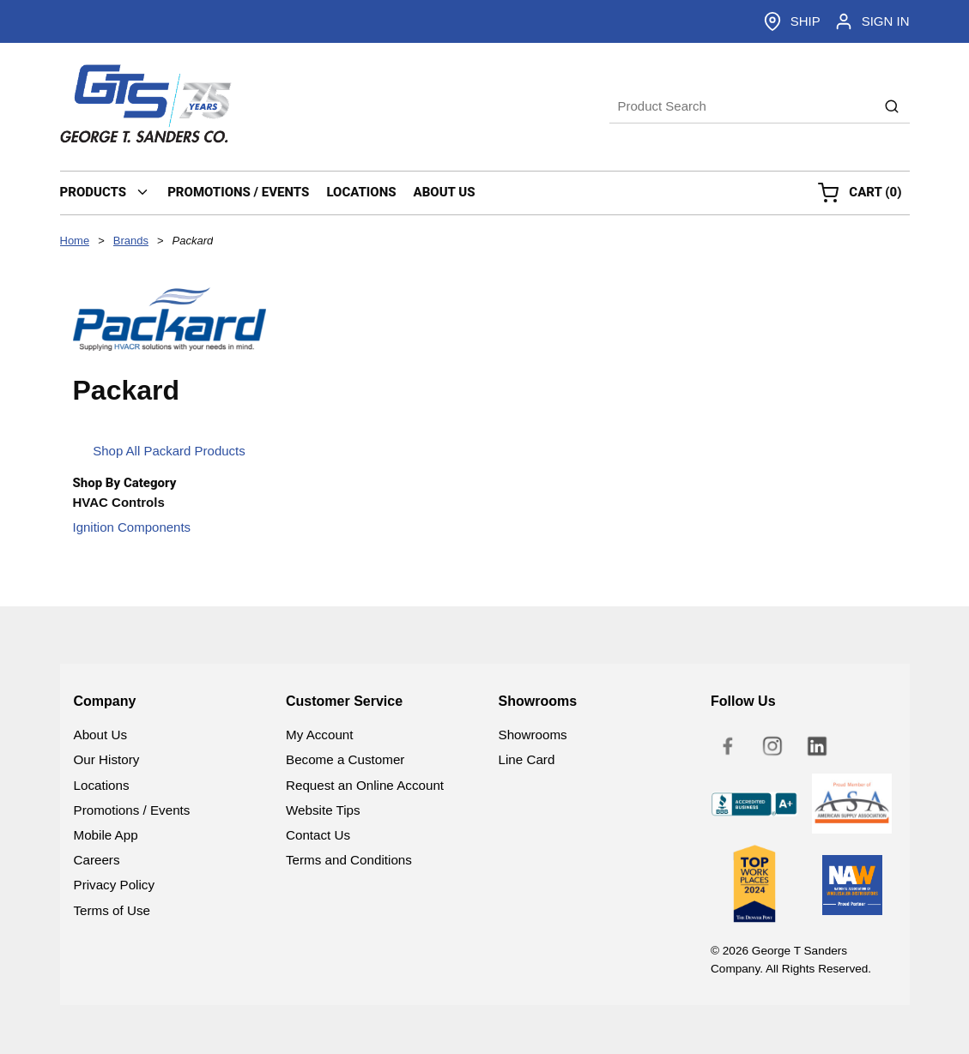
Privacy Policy (114, 884)
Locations (102, 785)
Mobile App (106, 835)
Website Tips (323, 810)
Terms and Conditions (349, 859)
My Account (320, 734)
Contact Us (318, 835)
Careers (97, 859)
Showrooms (533, 734)
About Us (100, 734)
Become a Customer (345, 759)
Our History (107, 759)
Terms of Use (112, 910)
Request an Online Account (365, 785)
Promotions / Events (132, 810)
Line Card (527, 759)
